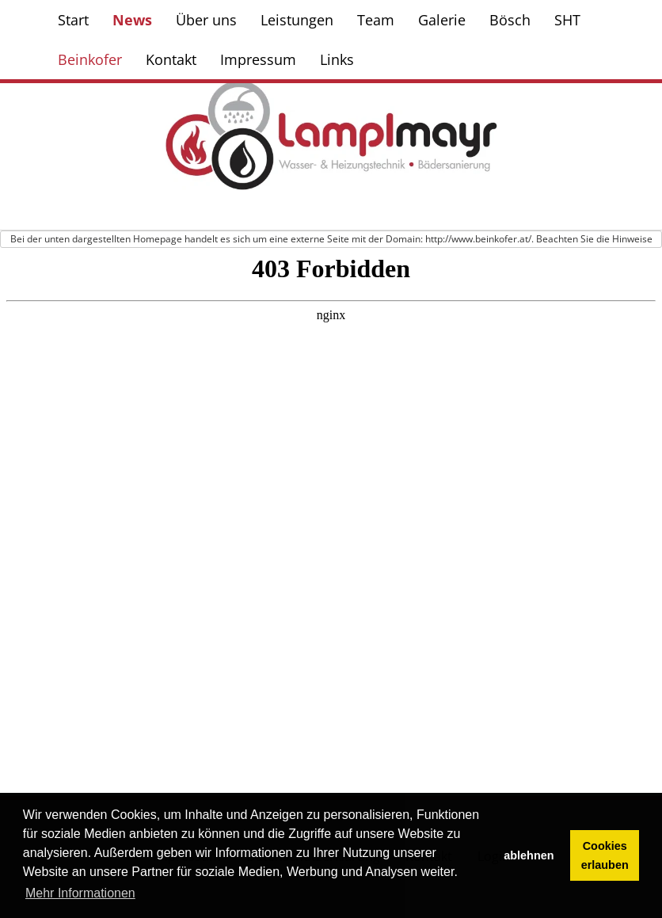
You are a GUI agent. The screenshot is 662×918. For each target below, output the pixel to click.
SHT (567, 19)
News (132, 19)
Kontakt (171, 59)
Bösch (510, 19)
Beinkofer (90, 59)
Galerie (442, 19)
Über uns (206, 19)
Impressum (258, 59)
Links (337, 59)
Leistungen (297, 19)
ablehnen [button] (529, 855)
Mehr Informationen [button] (80, 893)
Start (73, 19)
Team (375, 19)
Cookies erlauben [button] (605, 855)
